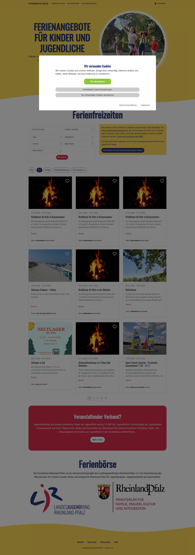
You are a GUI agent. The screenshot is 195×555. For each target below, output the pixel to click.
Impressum (145, 105)
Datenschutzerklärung (128, 105)
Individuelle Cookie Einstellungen (97, 90)
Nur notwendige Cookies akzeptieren (97, 95)
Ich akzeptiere (97, 81)
